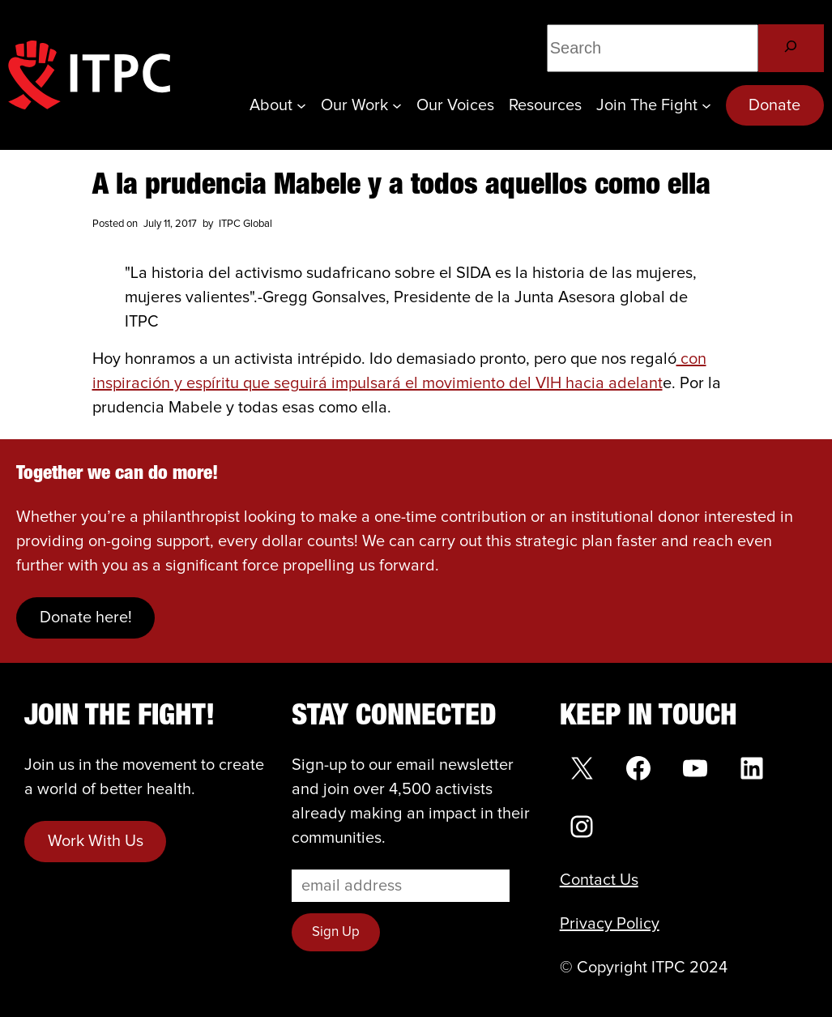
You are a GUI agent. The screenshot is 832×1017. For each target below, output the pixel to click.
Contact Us (599, 880)
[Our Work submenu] (397, 105)
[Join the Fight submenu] (706, 105)
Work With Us (95, 841)
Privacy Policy (609, 924)
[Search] (791, 48)
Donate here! (86, 617)
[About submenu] (301, 105)
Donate (774, 105)
